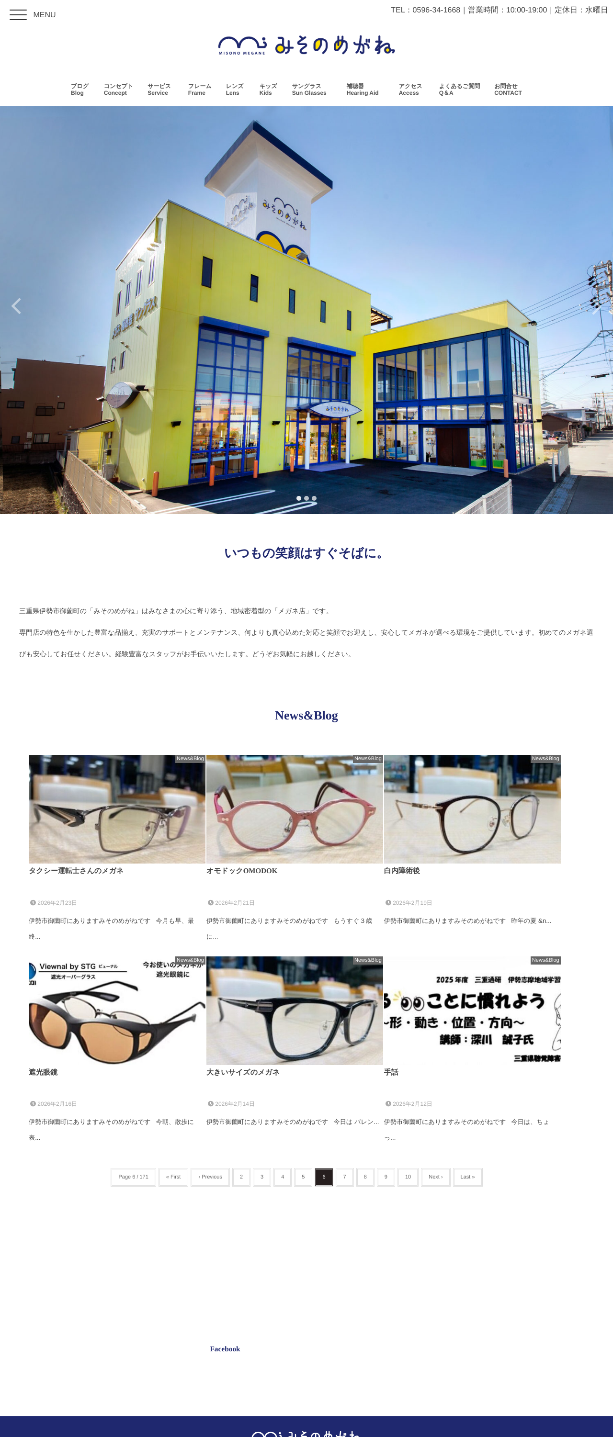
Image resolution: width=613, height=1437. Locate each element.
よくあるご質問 (459, 91)
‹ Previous (210, 1177)
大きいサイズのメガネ (243, 1073)
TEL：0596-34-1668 (425, 10)
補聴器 (366, 91)
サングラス (312, 91)
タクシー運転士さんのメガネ (76, 871)
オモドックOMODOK (241, 871)
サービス (161, 91)
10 (408, 1177)
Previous (16, 310)
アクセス (412, 91)
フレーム (200, 91)
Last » (468, 1177)
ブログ (80, 91)
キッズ (269, 91)
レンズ (235, 91)
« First (173, 1177)
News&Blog (190, 759)
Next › (436, 1177)
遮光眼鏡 (43, 1073)
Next (597, 310)
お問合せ (511, 91)
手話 (391, 1073)
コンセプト (118, 91)
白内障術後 (402, 871)
